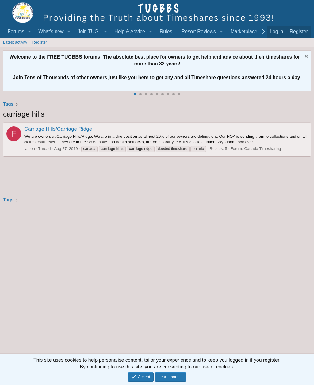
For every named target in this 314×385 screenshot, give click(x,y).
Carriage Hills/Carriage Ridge (58, 129)
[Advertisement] (157, 280)
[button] (29, 31)
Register (39, 42)
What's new (50, 31)
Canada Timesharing (262, 148)
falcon (29, 148)
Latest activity (15, 42)
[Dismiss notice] (305, 57)
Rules (166, 31)
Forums (16, 31)
